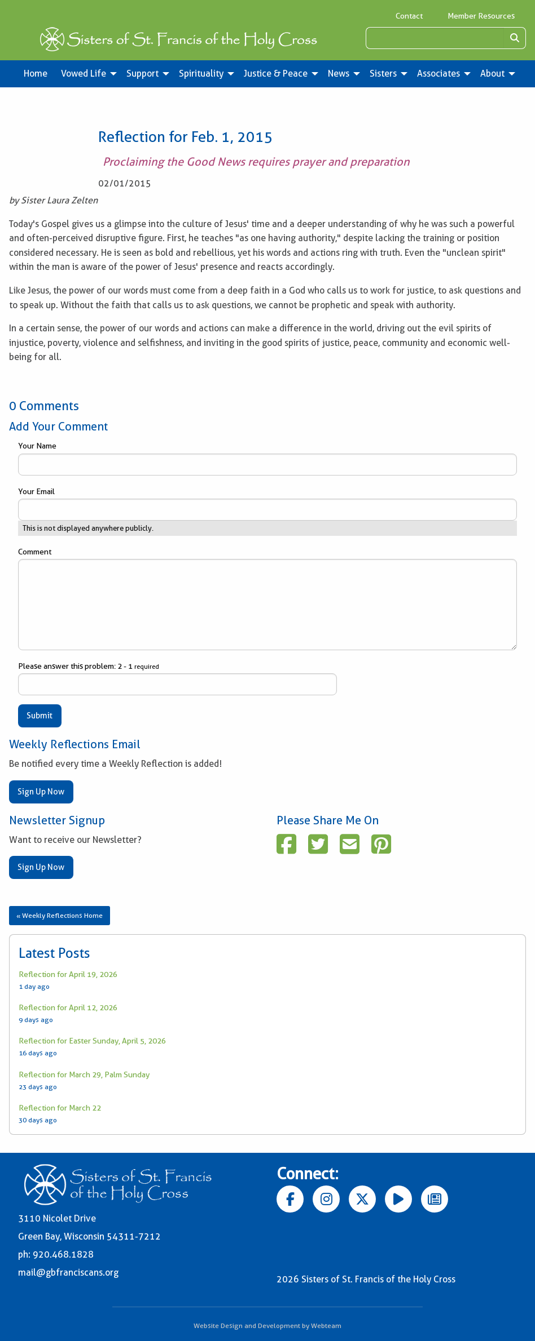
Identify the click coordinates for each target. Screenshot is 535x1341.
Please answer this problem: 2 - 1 (177, 678)
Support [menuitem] (142, 73)
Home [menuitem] (35, 73)
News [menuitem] (338, 73)
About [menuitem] (492, 73)
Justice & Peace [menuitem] (276, 73)
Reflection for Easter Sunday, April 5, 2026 (92, 1040)
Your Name (267, 458)
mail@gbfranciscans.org (68, 1272)
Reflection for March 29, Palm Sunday (84, 1074)
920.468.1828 (63, 1254)
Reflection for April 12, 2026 (68, 1007)
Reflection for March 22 (60, 1107)
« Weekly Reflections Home (59, 915)
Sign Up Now (40, 791)
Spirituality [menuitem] (201, 73)
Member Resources (481, 15)
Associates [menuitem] (438, 73)
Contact (409, 15)
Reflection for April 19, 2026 (68, 974)
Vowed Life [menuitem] (83, 73)
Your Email (267, 504)
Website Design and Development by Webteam (267, 1325)
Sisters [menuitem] (383, 73)
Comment (267, 598)
